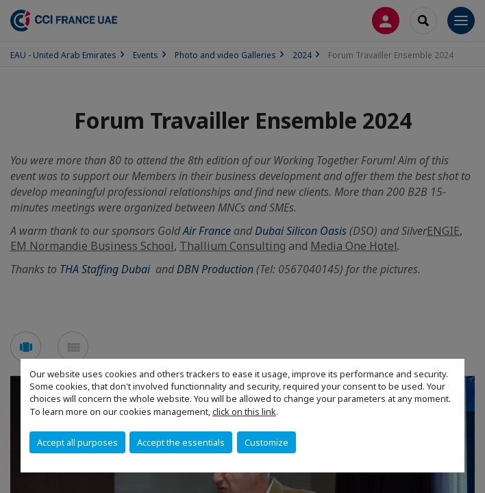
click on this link (244, 411)
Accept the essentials (181, 442)
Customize (266, 442)
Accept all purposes (77, 442)
